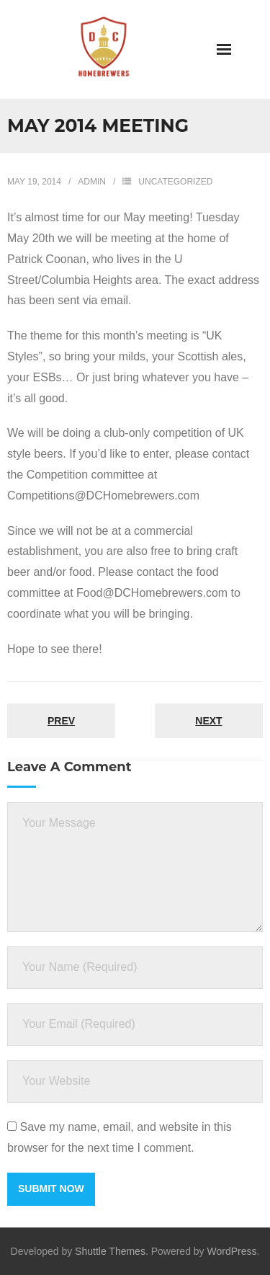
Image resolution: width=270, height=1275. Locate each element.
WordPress (232, 1251)
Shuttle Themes (110, 1251)
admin (92, 182)
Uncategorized (175, 182)
